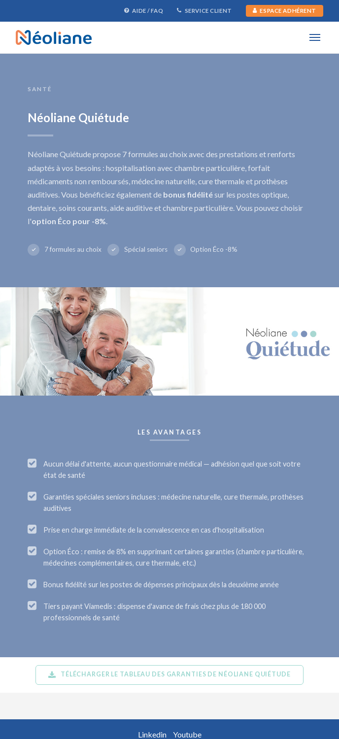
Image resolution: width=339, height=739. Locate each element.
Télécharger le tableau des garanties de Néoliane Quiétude (169, 674)
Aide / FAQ (143, 11)
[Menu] (314, 37)
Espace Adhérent (284, 10)
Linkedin (152, 734)
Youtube (187, 734)
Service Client (204, 11)
